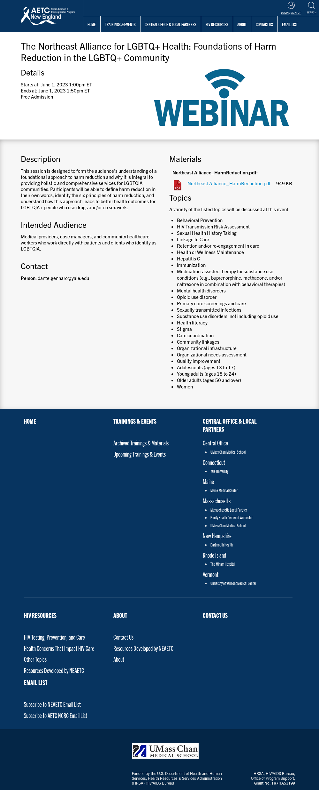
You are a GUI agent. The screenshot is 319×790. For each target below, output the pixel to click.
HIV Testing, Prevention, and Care (54, 637)
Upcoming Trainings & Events (139, 454)
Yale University (219, 471)
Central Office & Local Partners (170, 24)
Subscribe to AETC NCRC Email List (55, 715)
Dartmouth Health (221, 544)
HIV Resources (217, 24)
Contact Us (123, 637)
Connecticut (214, 462)
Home (91, 24)
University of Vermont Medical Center (233, 583)
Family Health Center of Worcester (231, 517)
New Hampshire (217, 535)
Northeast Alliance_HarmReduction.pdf (228, 183)
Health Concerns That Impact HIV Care (59, 648)
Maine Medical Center (224, 490)
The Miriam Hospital (222, 564)
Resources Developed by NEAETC (54, 670)
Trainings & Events (120, 24)
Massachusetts (217, 501)
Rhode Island (214, 555)
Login (285, 12)
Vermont (210, 574)
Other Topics (35, 659)
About (120, 615)
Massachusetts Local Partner (228, 510)
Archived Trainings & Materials (141, 443)
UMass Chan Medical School (228, 452)
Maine (208, 481)
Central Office (215, 443)
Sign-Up (296, 12)
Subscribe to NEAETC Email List (52, 704)
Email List (35, 682)
